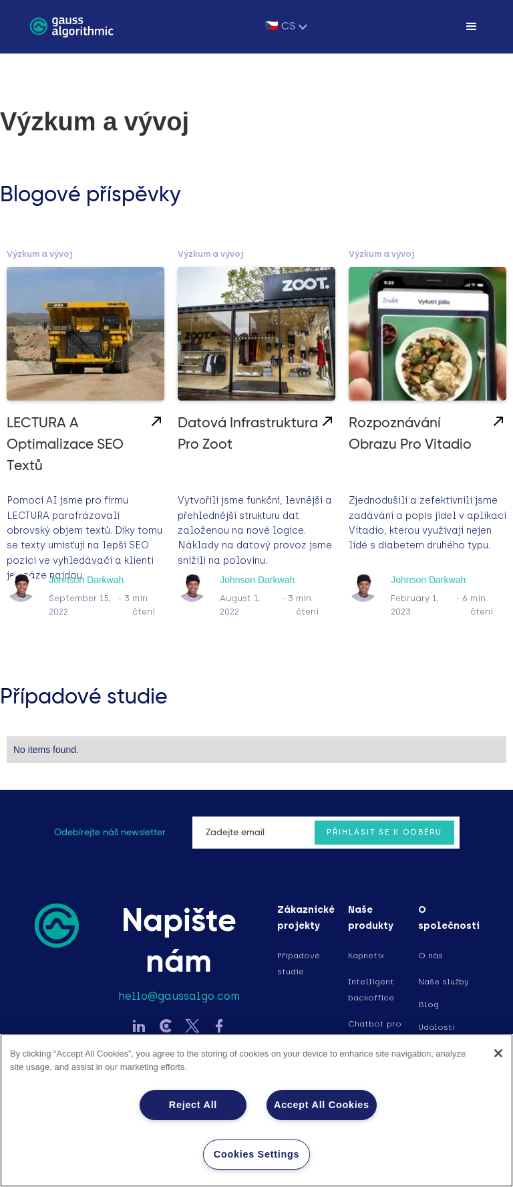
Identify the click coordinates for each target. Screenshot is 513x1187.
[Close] (498, 1053)
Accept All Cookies (321, 1104)
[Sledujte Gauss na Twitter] (192, 1027)
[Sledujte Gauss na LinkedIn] (139, 1027)
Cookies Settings (256, 1154)
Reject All (193, 1104)
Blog (428, 1004)
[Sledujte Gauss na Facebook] (219, 1027)
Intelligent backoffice (371, 989)
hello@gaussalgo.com (179, 996)
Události (436, 1027)
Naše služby (443, 981)
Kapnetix (366, 955)
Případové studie (298, 963)
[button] (287, 26)
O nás (430, 955)
